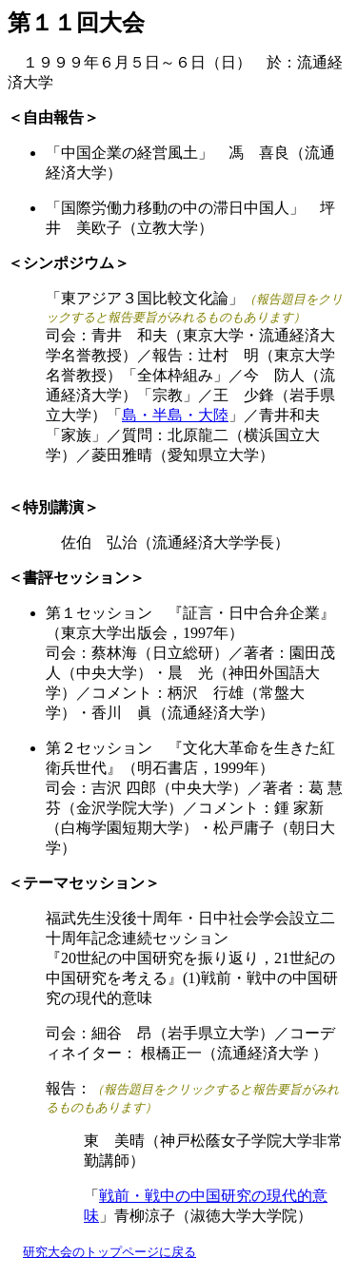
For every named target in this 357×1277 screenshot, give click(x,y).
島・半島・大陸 (175, 415)
